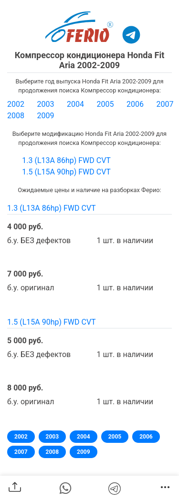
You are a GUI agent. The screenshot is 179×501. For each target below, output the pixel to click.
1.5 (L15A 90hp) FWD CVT (66, 171)
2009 (45, 115)
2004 (75, 104)
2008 (15, 115)
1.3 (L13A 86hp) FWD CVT (66, 160)
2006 (135, 104)
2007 (165, 104)
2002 (15, 104)
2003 (45, 104)
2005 (105, 104)
